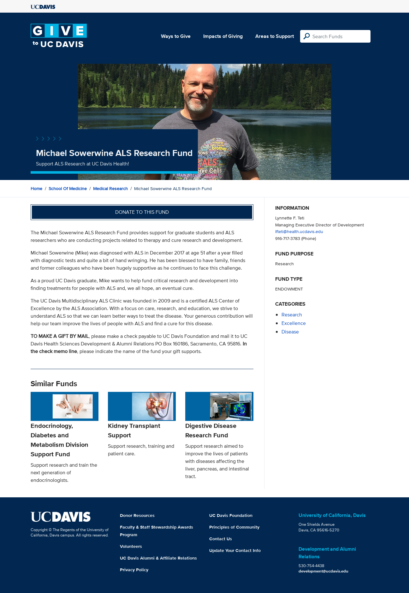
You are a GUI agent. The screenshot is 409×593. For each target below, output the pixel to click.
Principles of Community (234, 527)
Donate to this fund (142, 212)
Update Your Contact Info (235, 550)
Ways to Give (176, 36)
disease (290, 331)
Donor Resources (137, 515)
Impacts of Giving (223, 36)
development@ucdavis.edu (323, 571)
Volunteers (131, 546)
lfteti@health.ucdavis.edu (299, 231)
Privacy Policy (134, 569)
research (292, 314)
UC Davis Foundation (230, 515)
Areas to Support (274, 36)
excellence (294, 323)
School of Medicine (68, 188)
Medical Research (110, 188)
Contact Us (220, 539)
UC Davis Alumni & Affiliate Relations (158, 558)
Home (36, 188)
